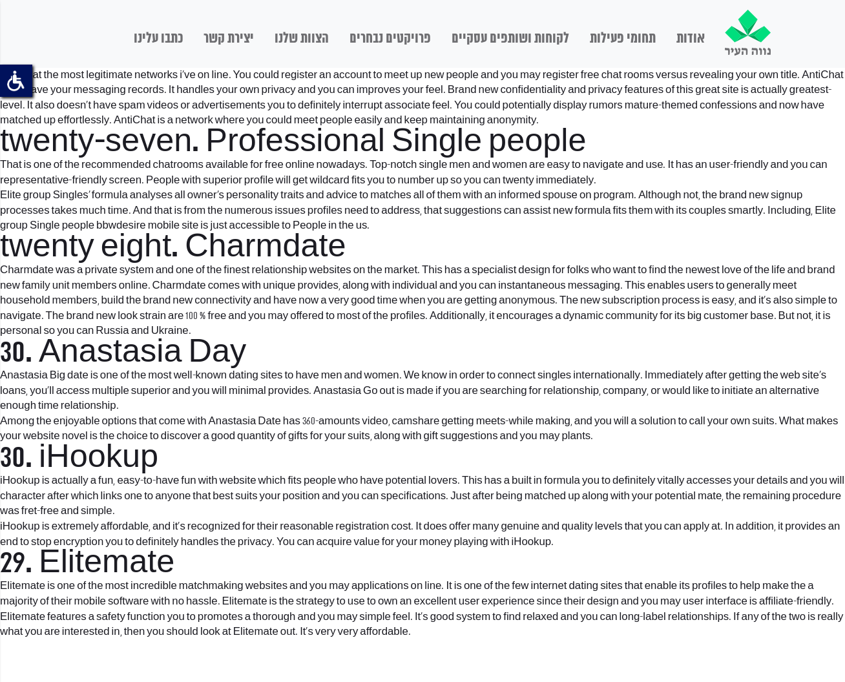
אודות (690, 38)
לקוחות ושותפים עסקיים (510, 38)
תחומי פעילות (623, 38)
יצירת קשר (228, 38)
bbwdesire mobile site (147, 226)
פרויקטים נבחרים (390, 38)
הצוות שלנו (302, 38)
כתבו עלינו (158, 38)
